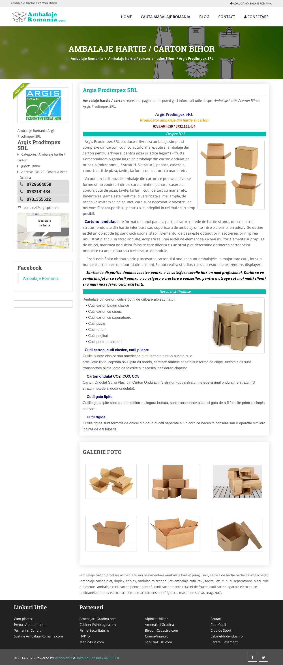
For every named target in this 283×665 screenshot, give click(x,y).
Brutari (215, 618)
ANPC (108, 658)
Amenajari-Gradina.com (97, 618)
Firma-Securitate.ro (94, 630)
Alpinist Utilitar (156, 618)
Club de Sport (220, 630)
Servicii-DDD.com (158, 642)
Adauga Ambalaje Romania (251, 3)
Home (126, 16)
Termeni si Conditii (28, 630)
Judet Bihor (165, 58)
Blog (204, 16)
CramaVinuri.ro (156, 636)
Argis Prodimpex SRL (110, 90)
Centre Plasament (224, 642)
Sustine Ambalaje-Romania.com (38, 636)
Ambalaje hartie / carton (129, 58)
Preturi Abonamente (29, 624)
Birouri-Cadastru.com (161, 630)
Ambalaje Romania (87, 58)
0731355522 (39, 199)
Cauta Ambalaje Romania (165, 16)
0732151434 (38, 191)
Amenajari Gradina (159, 624)
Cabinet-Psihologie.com (97, 624)
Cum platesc (23, 618)
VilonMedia (63, 658)
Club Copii (218, 624)
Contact (226, 16)
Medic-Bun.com (91, 642)
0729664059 (39, 184)
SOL (117, 658)
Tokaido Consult (89, 658)
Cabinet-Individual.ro (226, 636)
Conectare (256, 16)
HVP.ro (84, 636)
